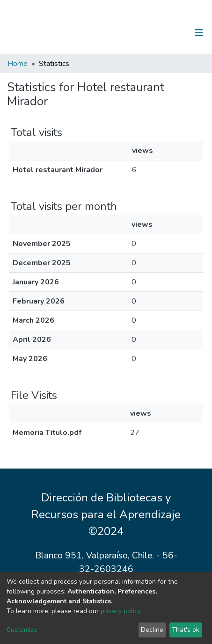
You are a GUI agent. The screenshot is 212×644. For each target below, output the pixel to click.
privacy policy (120, 611)
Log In (169, 33)
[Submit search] (150, 32)
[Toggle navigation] (199, 32)
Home (17, 63)
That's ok (185, 629)
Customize (22, 629)
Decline (152, 629)
